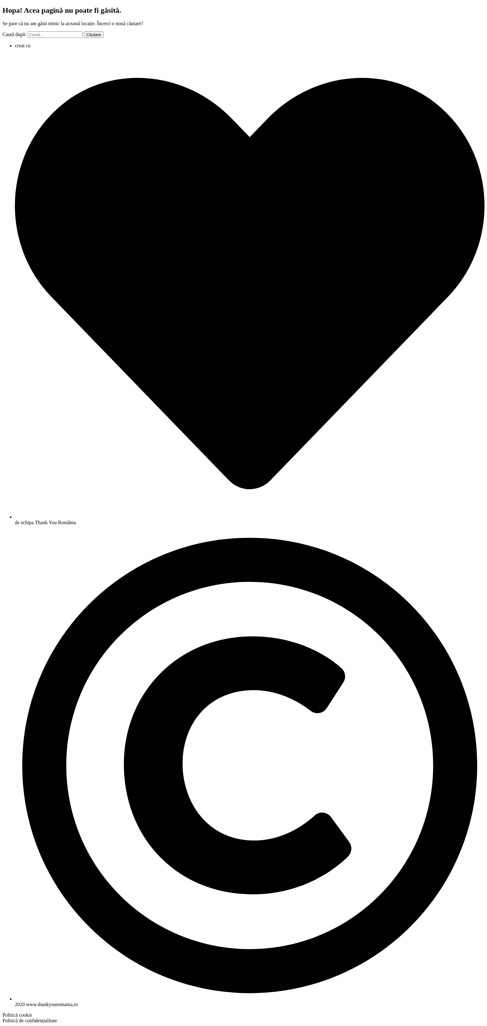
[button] (17, 1015)
